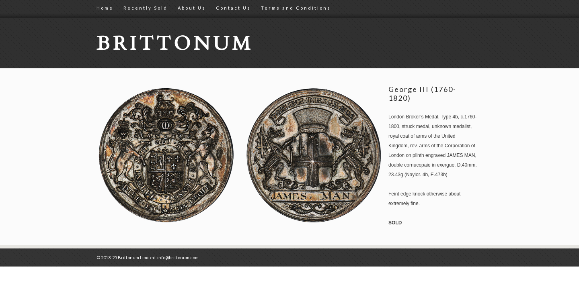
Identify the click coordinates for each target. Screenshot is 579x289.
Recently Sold (145, 7)
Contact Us (233, 7)
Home (104, 7)
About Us (192, 7)
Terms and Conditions (296, 7)
